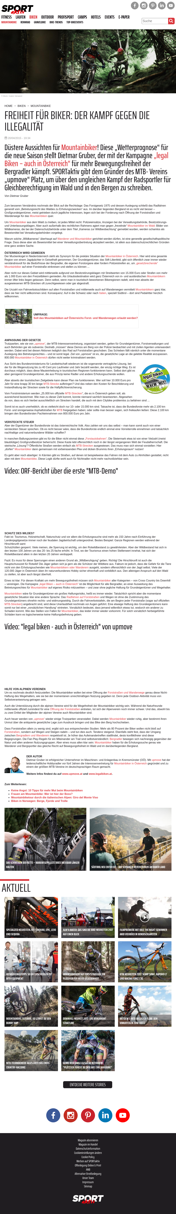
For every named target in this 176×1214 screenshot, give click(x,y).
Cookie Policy (88, 1157)
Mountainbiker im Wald (141, 225)
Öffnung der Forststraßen (65, 709)
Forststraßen (12, 732)
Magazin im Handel (88, 1144)
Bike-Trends (56, 22)
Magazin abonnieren (88, 1140)
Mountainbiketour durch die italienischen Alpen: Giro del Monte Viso (54, 797)
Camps (82, 17)
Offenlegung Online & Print (88, 1165)
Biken (33, 17)
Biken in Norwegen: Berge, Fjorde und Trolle (39, 801)
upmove (156, 760)
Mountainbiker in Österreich (122, 256)
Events (110, 17)
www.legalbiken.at (100, 773)
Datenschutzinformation (88, 1148)
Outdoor (47, 17)
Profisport (66, 17)
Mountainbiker (79, 147)
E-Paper (124, 17)
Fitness (6, 17)
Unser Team (88, 1177)
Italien (102, 293)
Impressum (88, 1182)
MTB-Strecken (73, 393)
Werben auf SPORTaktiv (88, 1161)
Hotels (96, 17)
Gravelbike (40, 22)
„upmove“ (39, 343)
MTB (59, 410)
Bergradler (116, 739)
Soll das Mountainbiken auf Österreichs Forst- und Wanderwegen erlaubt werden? (86, 318)
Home (9, 106)
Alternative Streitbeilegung (88, 1173)
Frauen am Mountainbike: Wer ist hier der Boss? (42, 794)
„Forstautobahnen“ (96, 438)
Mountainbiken (38, 216)
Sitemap (88, 1186)
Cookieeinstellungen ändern (88, 1152)
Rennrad (25, 22)
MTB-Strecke (51, 383)
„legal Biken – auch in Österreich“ (58, 584)
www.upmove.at (72, 773)
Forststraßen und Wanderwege (126, 692)
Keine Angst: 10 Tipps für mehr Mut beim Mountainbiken (47, 790)
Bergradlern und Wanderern (32, 735)
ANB (88, 1169)
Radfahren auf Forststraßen (83, 597)
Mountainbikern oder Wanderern (69, 567)
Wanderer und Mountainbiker (74, 238)
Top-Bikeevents (74, 22)
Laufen (20, 17)
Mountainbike (9, 22)
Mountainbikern (156, 276)
